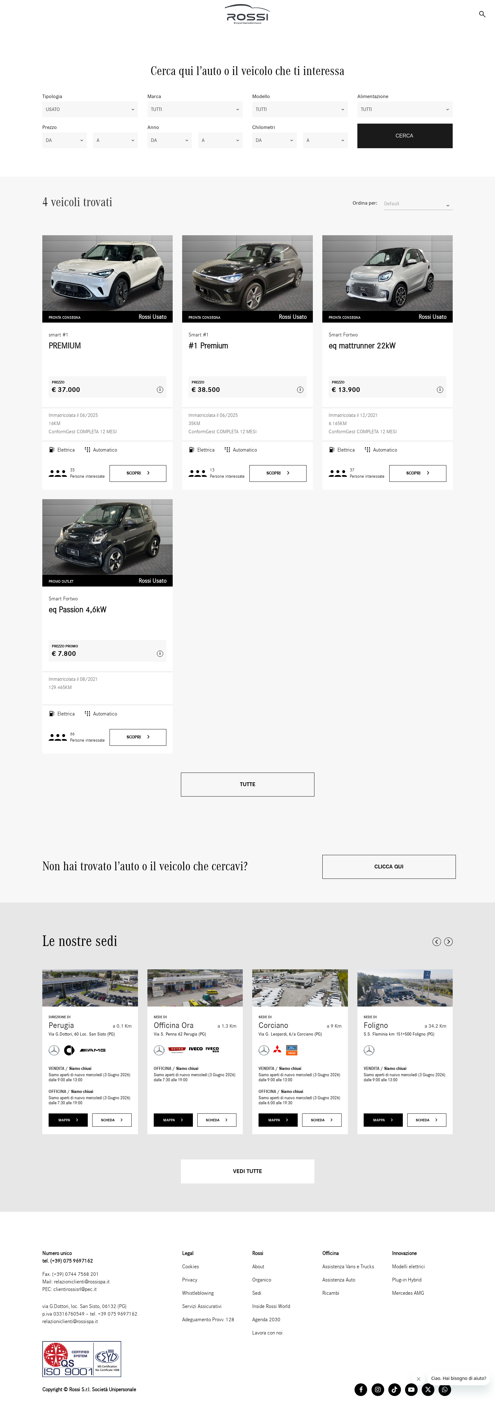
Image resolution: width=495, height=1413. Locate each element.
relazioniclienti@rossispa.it (82, 1281)
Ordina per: (365, 203)
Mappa (68, 1120)
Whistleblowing (198, 1293)
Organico (261, 1279)
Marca (154, 96)
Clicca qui (388, 867)
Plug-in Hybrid (406, 1279)
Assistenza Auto (338, 1279)
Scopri (138, 473)
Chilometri (263, 127)
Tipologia (52, 96)
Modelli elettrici (408, 1266)
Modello (261, 96)
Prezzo (49, 127)
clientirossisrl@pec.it (75, 1289)
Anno (153, 127)
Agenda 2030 (266, 1319)
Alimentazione (372, 96)
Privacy (189, 1279)
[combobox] (90, 109)
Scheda (112, 1120)
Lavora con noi (267, 1332)
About (258, 1266)
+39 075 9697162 (117, 1314)
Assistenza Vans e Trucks (348, 1266)
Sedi (256, 1293)
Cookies (190, 1266)
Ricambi (330, 1293)
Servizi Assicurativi (202, 1306)
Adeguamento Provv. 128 (208, 1319)
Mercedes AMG (408, 1293)
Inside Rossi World (271, 1306)
